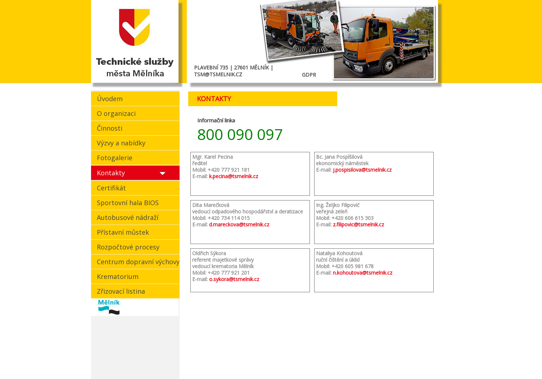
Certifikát (111, 188)
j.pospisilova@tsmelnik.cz (362, 169)
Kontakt (347, 357)
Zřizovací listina (121, 291)
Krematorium (118, 276)
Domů (323, 357)
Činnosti (109, 128)
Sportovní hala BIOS (128, 202)
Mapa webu (419, 357)
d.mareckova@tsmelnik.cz (239, 224)
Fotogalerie (114, 157)
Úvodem (110, 98)
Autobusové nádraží (127, 217)
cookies (100, 357)
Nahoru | (374, 357)
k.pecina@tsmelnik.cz (233, 176)
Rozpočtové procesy (128, 247)
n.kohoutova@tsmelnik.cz (362, 272)
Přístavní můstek (123, 232)
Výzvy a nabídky (121, 143)
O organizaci (116, 113)
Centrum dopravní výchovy (138, 261)
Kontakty (111, 172)
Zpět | (395, 357)
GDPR (309, 74)
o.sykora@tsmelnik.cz (234, 279)
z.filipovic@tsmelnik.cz (358, 224)
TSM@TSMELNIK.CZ (218, 74)
